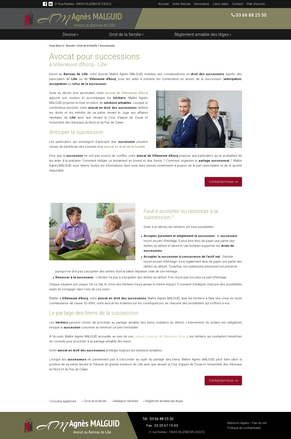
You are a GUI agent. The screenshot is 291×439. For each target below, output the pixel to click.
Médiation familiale (126, 401)
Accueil (163, 4)
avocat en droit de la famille (124, 147)
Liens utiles (220, 4)
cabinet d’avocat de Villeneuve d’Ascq (161, 336)
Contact (237, 4)
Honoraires (201, 4)
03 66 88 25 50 (251, 15)
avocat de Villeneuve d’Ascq (126, 93)
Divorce (69, 34)
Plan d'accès (256, 4)
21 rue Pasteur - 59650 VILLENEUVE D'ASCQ (83, 4)
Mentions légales (238, 423)
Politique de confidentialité (244, 428)
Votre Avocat (181, 4)
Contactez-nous (221, 181)
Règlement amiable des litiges (201, 34)
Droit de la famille (125, 34)
